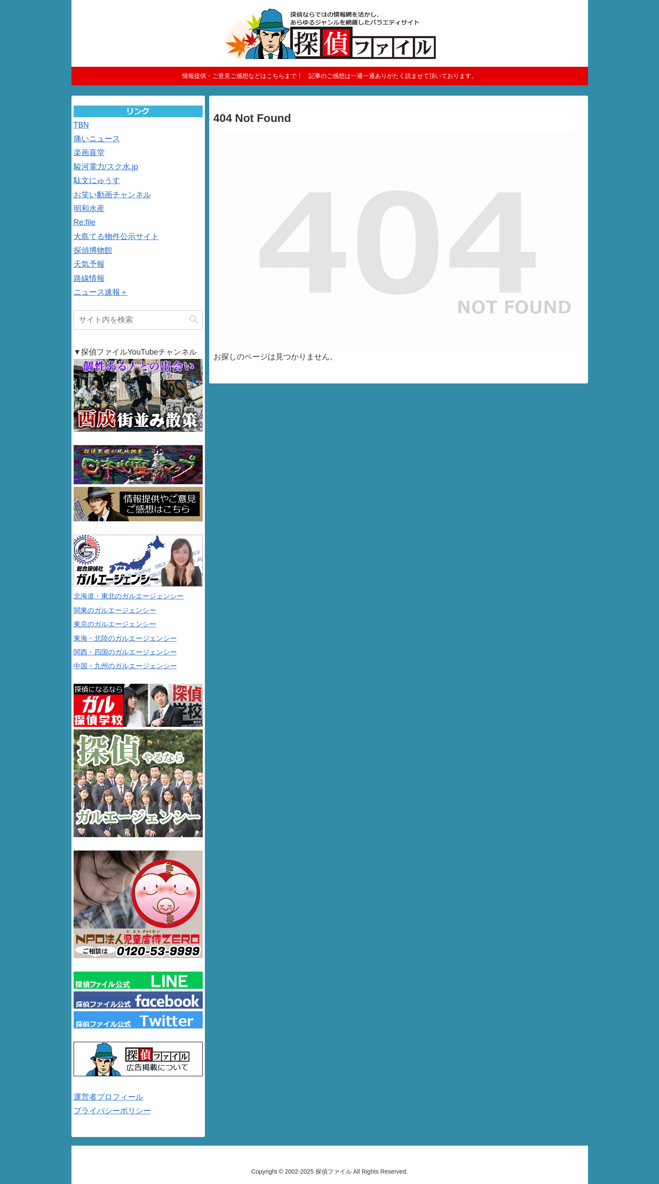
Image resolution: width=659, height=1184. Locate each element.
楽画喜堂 (89, 152)
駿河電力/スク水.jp (106, 166)
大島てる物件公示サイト (116, 236)
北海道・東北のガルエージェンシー (129, 596)
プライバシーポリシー (112, 1110)
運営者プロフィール (108, 1097)
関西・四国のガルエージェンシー (125, 652)
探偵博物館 (93, 250)
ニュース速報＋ (101, 292)
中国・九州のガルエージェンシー (125, 666)
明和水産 (89, 208)
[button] (193, 319)
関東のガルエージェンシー (115, 610)
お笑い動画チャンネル (112, 194)
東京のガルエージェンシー (115, 624)
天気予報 (89, 264)
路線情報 (89, 278)
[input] (138, 320)
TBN (81, 125)
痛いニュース (97, 138)
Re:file (85, 222)
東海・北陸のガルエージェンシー (125, 638)
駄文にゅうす (97, 180)
